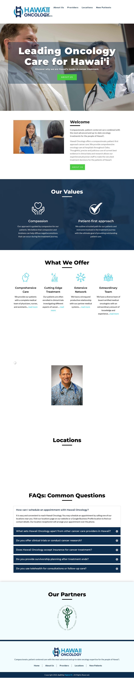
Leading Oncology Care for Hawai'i (67, 56)
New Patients (103, 8)
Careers (48, 16)
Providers (73, 8)
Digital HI (68, 675)
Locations (87, 8)
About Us (59, 8)
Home (47, 8)
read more (32, 307)
